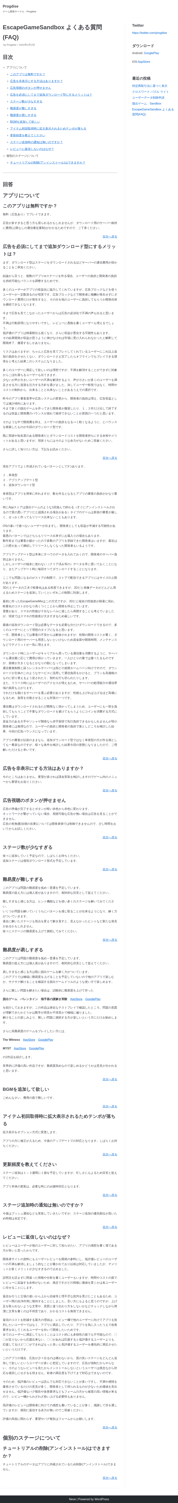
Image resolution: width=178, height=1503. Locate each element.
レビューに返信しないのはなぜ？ (32, 149)
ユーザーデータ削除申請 (148, 97)
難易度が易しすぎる (23, 115)
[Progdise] (19, 8)
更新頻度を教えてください (27, 135)
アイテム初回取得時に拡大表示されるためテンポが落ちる (48, 128)
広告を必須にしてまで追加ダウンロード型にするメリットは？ (51, 94)
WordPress (102, 1499)
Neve (72, 1499)
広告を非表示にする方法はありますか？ (36, 81)
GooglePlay (93, 999)
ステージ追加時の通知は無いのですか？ (36, 142)
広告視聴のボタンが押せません (30, 87)
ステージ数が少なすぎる (26, 101)
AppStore (76, 999)
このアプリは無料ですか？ (27, 74)
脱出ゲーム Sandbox (146, 103)
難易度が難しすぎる (23, 108)
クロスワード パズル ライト (150, 91)
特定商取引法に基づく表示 (149, 85)
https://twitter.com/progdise (149, 32)
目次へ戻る (110, 236)
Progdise (11, 44)
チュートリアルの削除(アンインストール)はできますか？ (47, 162)
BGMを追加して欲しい (25, 121)
